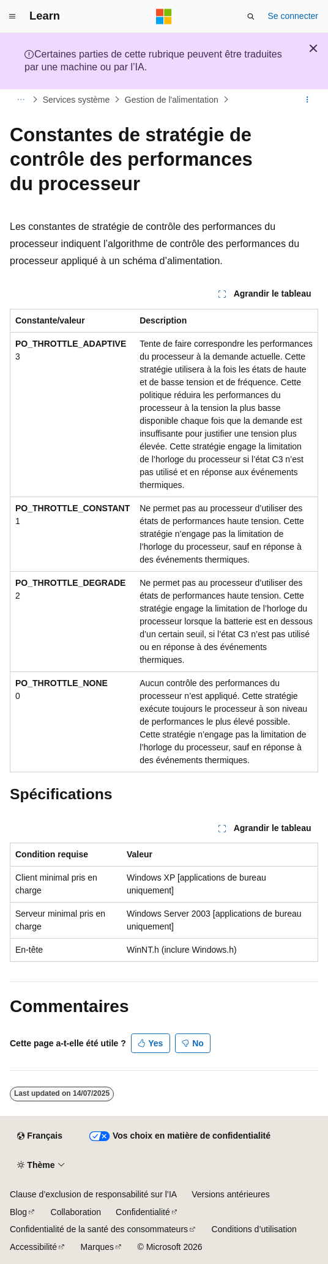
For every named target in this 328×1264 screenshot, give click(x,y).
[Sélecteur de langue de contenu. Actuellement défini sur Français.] (39, 1136)
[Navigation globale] (12, 17)
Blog (18, 1212)
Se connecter (293, 16)
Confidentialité (143, 1212)
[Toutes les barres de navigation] (20, 99)
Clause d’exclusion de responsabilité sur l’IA (93, 1194)
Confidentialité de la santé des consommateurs (99, 1229)
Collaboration (76, 1212)
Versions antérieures (231, 1194)
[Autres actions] (307, 99)
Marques (97, 1247)
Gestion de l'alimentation (171, 100)
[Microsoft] (164, 16)
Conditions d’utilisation (254, 1229)
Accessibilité (33, 1247)
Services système (76, 100)
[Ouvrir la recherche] (251, 17)
